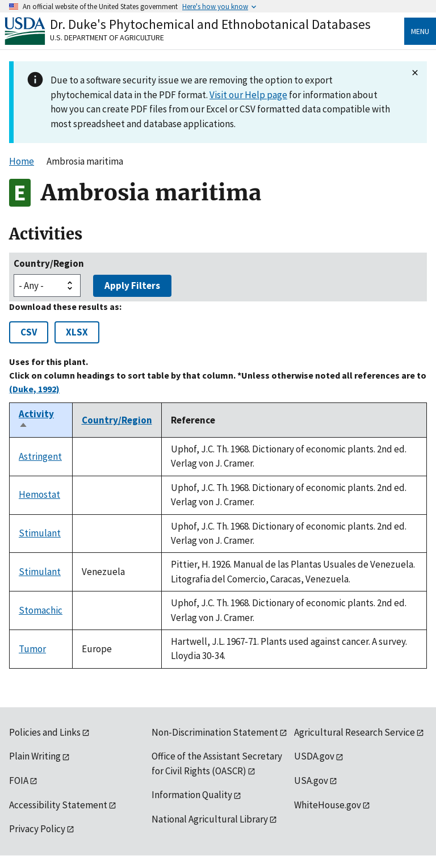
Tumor (32, 649)
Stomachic (40, 610)
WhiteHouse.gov (327, 805)
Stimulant (40, 533)
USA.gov (311, 780)
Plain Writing (35, 756)
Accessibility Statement (58, 805)
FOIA (18, 780)
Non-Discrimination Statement (215, 732)
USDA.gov (314, 756)
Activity (36, 420)
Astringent (40, 456)
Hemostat (39, 494)
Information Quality (192, 794)
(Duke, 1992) (34, 389)
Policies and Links (45, 732)
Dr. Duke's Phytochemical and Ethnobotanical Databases (210, 24)
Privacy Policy (37, 829)
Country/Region (49, 263)
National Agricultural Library (210, 819)
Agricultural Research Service (354, 732)
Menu (420, 31)
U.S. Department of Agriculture (107, 37)
